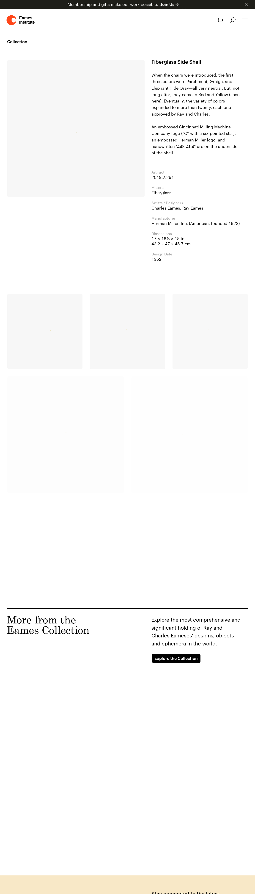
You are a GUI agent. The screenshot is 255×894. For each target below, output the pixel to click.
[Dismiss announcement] (246, 4)
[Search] (232, 20)
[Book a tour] (221, 20)
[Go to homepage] (21, 20)
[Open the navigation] (245, 20)
